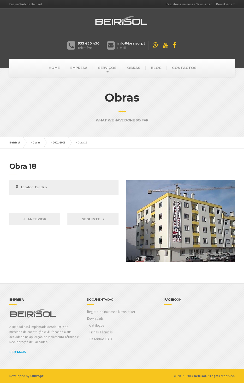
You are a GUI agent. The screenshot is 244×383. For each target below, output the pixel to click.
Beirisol (14, 142)
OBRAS (133, 68)
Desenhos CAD (100, 339)
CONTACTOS (184, 68)
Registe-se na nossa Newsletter (189, 4)
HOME (54, 68)
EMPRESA (79, 68)
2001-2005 (59, 142)
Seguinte (93, 219)
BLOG (156, 68)
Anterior (34, 219)
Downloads (224, 4)
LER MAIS (17, 352)
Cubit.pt (37, 376)
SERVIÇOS (107, 68)
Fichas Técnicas (101, 332)
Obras (36, 142)
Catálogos (96, 325)
